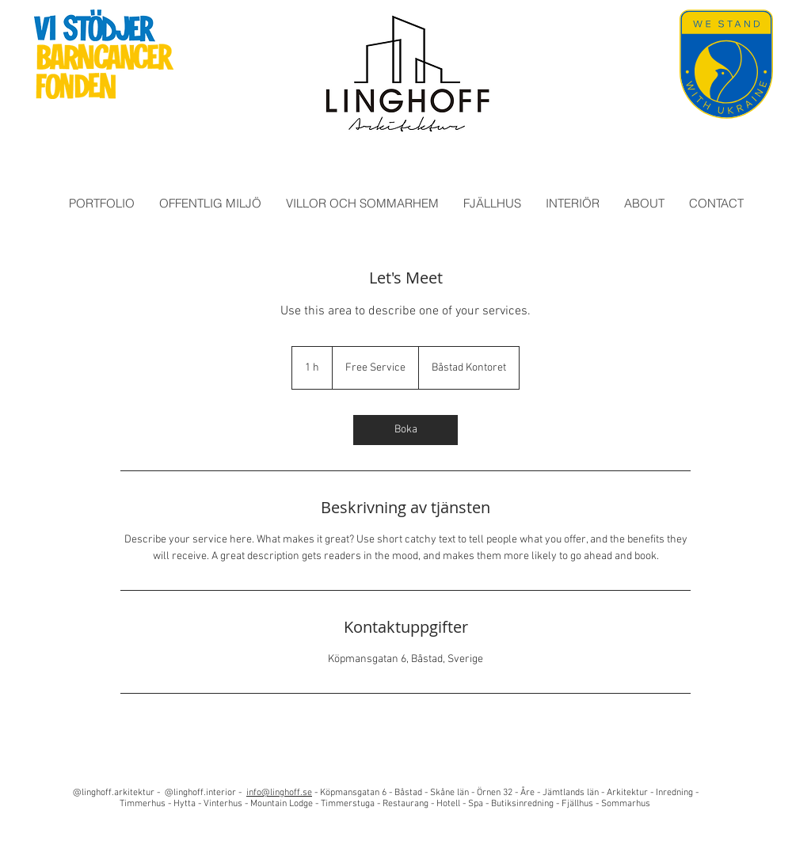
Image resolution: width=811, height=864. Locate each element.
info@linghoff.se (279, 792)
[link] (405, 430)
